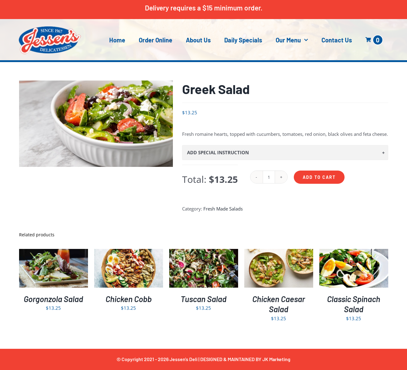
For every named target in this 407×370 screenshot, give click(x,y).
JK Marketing (276, 359)
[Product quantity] (269, 177)
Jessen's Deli (184, 359)
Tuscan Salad (203, 299)
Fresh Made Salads (223, 209)
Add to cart (319, 177)
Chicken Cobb (129, 299)
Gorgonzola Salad (53, 299)
